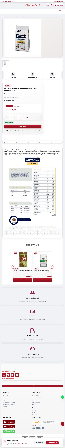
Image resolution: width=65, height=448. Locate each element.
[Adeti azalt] (7, 117)
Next (51, 267)
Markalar (5, 406)
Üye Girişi (34, 410)
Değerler (5, 400)
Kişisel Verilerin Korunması (9, 402)
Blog (13, 371)
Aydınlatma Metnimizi (12, 445)
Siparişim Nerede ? (59, 1)
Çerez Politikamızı (21, 443)
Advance (7, 85)
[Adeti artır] (15, 117)
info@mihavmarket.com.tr (7, 1)
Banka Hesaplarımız (36, 402)
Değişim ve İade (35, 395)
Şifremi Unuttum (35, 415)
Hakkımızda (6, 395)
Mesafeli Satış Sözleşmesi (9, 404)
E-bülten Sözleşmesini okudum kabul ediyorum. (14, 388)
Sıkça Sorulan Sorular (37, 398)
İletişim (33, 404)
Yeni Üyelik (34, 412)
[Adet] (11, 117)
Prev (13, 267)
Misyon (4, 398)
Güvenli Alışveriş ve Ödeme (38, 400)
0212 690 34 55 (38, 428)
